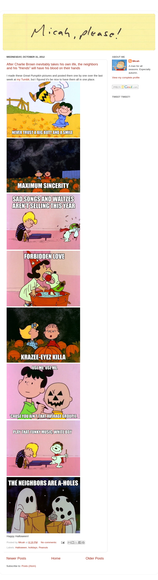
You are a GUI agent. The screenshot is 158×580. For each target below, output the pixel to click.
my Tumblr (23, 79)
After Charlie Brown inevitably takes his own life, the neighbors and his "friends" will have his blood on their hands (52, 66)
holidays (32, 547)
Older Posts (95, 558)
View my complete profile (126, 77)
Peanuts (43, 547)
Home (55, 558)
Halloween (21, 547)
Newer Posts (16, 558)
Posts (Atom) (29, 566)
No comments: (49, 542)
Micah (135, 61)
